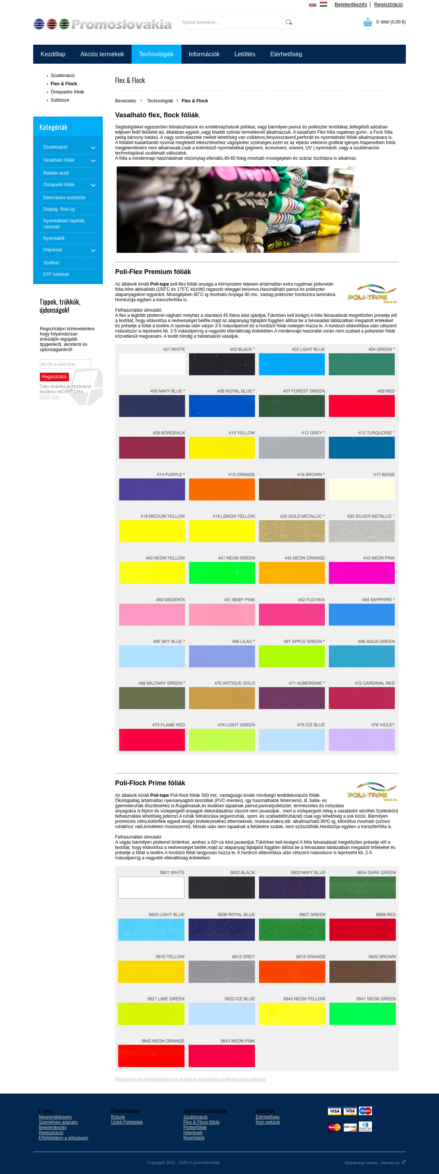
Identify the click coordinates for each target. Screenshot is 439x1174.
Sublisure (60, 100)
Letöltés (244, 54)
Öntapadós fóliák (67, 92)
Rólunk (118, 1117)
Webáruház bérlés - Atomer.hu (375, 1163)
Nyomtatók (194, 1137)
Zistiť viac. (50, 397)
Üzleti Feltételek (127, 1122)
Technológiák (156, 54)
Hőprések (192, 1132)
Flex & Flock (64, 83)
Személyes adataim (58, 1122)
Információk (204, 54)
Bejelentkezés (351, 4)
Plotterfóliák (195, 1127)
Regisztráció (388, 4)
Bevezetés (125, 101)
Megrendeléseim (55, 1117)
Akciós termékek (102, 54)
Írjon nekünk (268, 1122)
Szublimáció (63, 75)
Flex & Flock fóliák (201, 1122)
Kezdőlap (53, 54)
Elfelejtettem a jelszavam (63, 1137)
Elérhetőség (286, 54)
